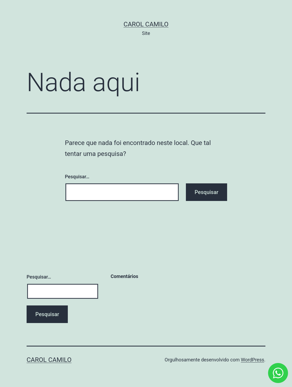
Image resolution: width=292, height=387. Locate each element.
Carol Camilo (146, 24)
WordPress (252, 359)
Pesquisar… (77, 176)
